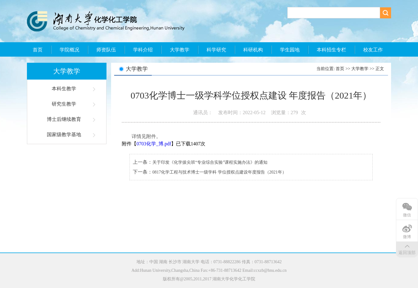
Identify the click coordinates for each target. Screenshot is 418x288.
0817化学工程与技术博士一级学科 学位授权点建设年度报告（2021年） (219, 172)
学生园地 (290, 49)
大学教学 (179, 49)
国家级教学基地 (64, 134)
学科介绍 (143, 49)
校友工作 (373, 49)
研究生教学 (64, 104)
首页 (38, 49)
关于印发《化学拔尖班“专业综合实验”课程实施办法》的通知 (209, 162)
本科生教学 (64, 88)
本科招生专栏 (331, 49)
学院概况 (69, 49)
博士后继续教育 (64, 119)
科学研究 (216, 49)
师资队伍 (106, 49)
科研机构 (253, 49)
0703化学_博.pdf (153, 143)
